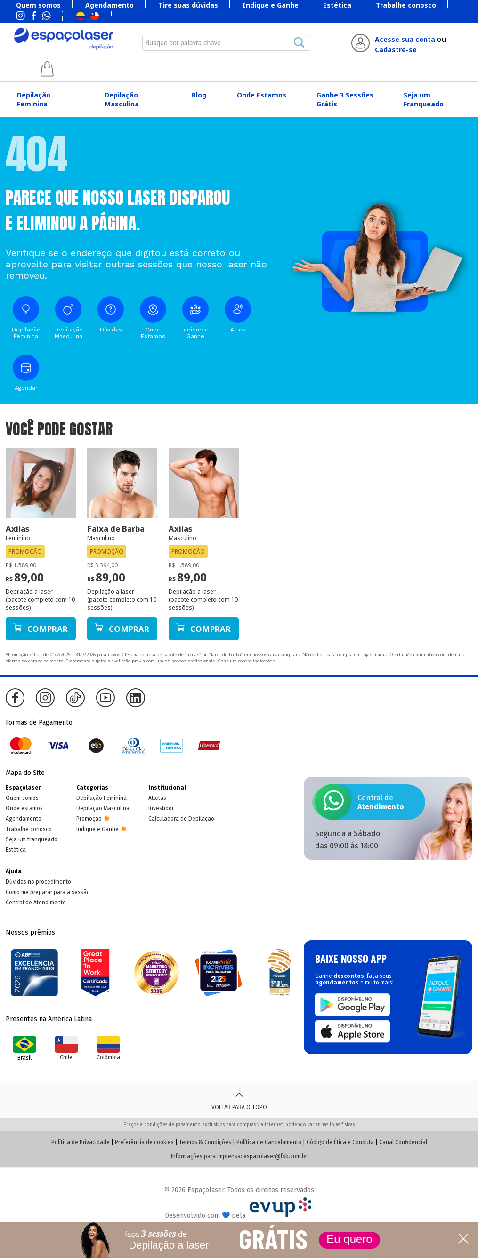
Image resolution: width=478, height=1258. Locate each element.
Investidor (161, 808)
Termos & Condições (205, 1142)
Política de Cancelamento (268, 1142)
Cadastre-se (396, 49)
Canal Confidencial (403, 1142)
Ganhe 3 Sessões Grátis (344, 99)
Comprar (40, 629)
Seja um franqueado (31, 839)
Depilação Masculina (122, 99)
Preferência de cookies (144, 1142)
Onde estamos (24, 808)
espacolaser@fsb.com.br (275, 1156)
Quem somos (38, 4)
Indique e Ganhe (271, 4)
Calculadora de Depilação (181, 818)
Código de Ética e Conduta (340, 1142)
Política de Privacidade (80, 1142)
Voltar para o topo (239, 1100)
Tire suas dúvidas (188, 4)
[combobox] (226, 43)
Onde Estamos (261, 94)
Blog (199, 94)
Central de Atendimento (36, 902)
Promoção (89, 818)
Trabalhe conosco (406, 4)
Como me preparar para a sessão (48, 892)
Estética (337, 4)
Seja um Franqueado (424, 99)
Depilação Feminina (33, 99)
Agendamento (109, 4)
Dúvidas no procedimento (38, 882)
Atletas (157, 798)
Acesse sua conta (405, 39)
